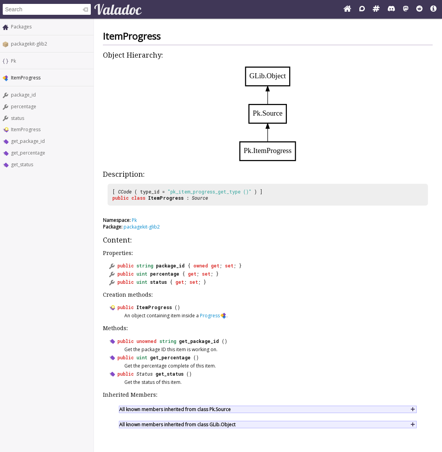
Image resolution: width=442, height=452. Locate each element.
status (17, 118)
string (144, 265)
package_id (23, 94)
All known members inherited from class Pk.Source (175, 409)
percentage (23, 106)
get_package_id (28, 141)
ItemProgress (26, 129)
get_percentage (28, 152)
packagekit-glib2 (29, 43)
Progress (210, 315)
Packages (21, 26)
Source (200, 198)
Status (144, 374)
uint (141, 274)
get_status (22, 164)
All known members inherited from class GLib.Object (177, 424)
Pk (13, 61)
